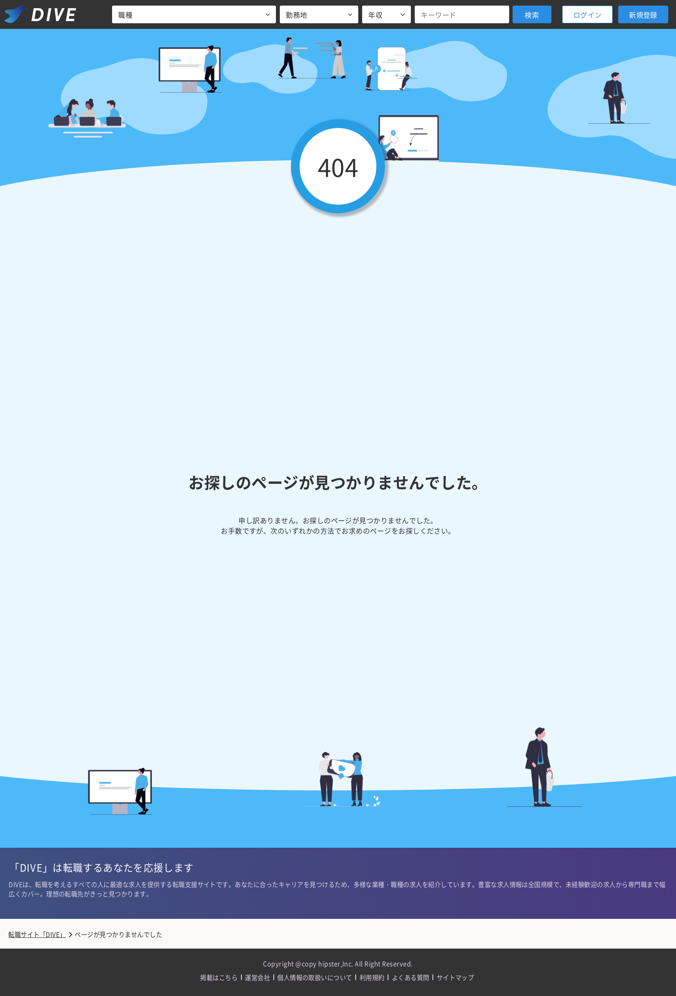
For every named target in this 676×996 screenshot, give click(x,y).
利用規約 (372, 977)
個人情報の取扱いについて (314, 977)
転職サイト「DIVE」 (37, 934)
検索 (532, 14)
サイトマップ (455, 977)
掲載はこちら (219, 977)
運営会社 (257, 977)
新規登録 (643, 14)
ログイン (587, 14)
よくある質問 (410, 977)
